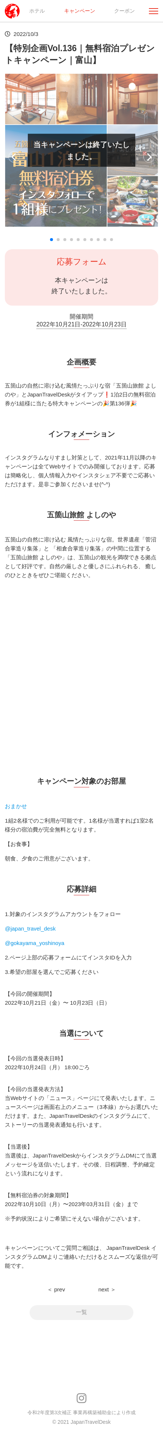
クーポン (124, 11)
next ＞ (107, 1289)
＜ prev (56, 1289)
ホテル (37, 11)
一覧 (81, 1312)
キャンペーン (79, 11)
